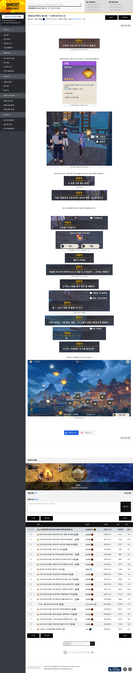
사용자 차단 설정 (125, 25)
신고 (84, 19)
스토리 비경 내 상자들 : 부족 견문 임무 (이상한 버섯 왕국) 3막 (56, 559)
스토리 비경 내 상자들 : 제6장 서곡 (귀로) (51, 549)
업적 (52, 8)
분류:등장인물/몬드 (40, 8)
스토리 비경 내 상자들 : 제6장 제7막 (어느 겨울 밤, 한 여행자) (56, 534)
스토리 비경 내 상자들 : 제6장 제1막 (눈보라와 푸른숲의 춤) (56, 544)
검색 (92, 643)
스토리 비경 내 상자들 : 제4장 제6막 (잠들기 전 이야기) (54, 624)
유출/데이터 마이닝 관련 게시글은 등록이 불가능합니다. (57, 529)
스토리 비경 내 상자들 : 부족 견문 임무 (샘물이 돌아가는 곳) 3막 (57, 599)
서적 (49, 8)
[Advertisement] (79, 32)
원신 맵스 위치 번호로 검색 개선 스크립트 (50, 569)
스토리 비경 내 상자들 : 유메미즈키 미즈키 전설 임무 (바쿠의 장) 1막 (57, 564)
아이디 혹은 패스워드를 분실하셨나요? (12, 22)
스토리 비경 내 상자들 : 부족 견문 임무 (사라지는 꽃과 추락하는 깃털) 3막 (57, 584)
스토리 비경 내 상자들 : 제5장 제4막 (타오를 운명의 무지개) (56, 594)
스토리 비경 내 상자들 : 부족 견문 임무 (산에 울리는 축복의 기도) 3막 (57, 589)
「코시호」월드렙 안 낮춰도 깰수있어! (48, 604)
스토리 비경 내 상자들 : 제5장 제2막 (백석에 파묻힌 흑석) (55, 609)
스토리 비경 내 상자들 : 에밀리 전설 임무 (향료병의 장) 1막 (55, 614)
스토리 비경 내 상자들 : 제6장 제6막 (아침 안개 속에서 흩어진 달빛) (57, 539)
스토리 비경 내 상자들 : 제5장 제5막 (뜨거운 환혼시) (54, 574)
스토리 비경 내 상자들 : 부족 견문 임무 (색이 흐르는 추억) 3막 (56, 579)
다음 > (92, 652)
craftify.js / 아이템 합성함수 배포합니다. (51, 629)
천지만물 (57, 8)
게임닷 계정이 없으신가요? (9, 20)
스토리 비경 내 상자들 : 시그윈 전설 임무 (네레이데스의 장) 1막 (57, 619)
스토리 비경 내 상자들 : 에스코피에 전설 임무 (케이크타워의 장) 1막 (57, 554)
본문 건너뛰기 (78, 19)
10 (88, 652)
